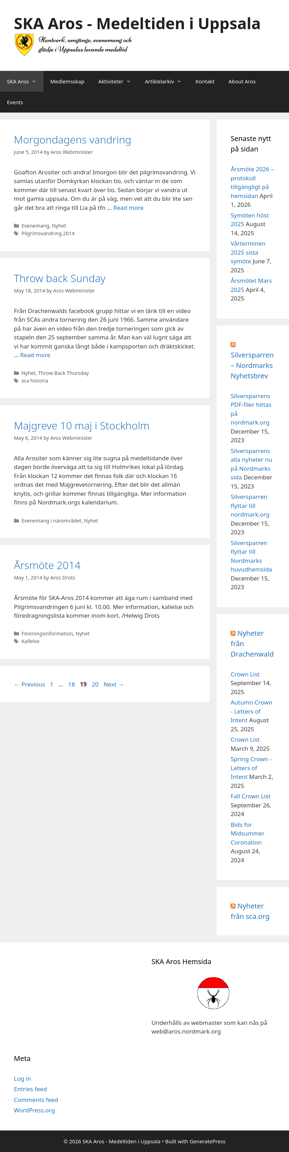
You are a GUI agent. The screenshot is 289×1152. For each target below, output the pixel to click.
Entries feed (30, 1089)
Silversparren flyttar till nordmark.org (250, 505)
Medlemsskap (67, 81)
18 (72, 684)
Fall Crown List (251, 796)
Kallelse (30, 641)
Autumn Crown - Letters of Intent (251, 711)
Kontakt (205, 81)
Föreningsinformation (47, 633)
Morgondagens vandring (72, 139)
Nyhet (59, 225)
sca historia (35, 380)
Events (15, 102)
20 (95, 684)
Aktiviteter (118, 81)
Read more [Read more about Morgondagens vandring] (128, 208)
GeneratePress (207, 1141)
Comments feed (36, 1100)
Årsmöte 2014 (47, 565)
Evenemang (35, 225)
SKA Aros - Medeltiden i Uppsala (137, 23)
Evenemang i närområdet (51, 520)
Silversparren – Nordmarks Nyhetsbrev (252, 365)
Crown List (245, 674)
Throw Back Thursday (63, 373)
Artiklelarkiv (166, 81)
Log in (22, 1079)
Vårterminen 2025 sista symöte (248, 252)
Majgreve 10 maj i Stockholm (82, 425)
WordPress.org (34, 1110)
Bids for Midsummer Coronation (247, 833)
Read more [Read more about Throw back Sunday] (35, 355)
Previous (29, 684)
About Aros (242, 81)
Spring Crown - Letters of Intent (251, 768)
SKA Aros (25, 81)
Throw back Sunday (59, 278)
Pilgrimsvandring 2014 (48, 233)
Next (114, 684)
